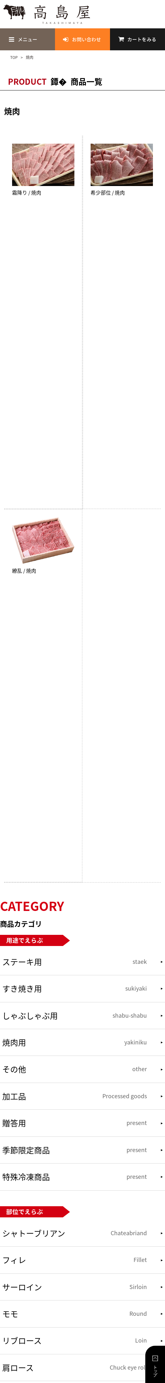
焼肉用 (74, 1042)
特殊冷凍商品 (74, 1177)
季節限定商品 (74, 1150)
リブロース (74, 1340)
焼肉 (29, 57)
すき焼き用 (74, 988)
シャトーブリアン (74, 1233)
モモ (74, 1314)
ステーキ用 (74, 962)
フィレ (74, 1260)
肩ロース (74, 1367)
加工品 (74, 1096)
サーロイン (74, 1287)
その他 (74, 1069)
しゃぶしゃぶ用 (74, 1015)
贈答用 (74, 1123)
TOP (14, 57)
